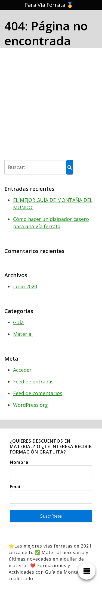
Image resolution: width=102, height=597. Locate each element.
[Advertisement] (51, 106)
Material (23, 334)
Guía (18, 322)
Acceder (22, 370)
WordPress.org (30, 405)
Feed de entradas (33, 381)
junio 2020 (25, 286)
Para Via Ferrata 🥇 (48, 5)
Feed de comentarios (37, 393)
